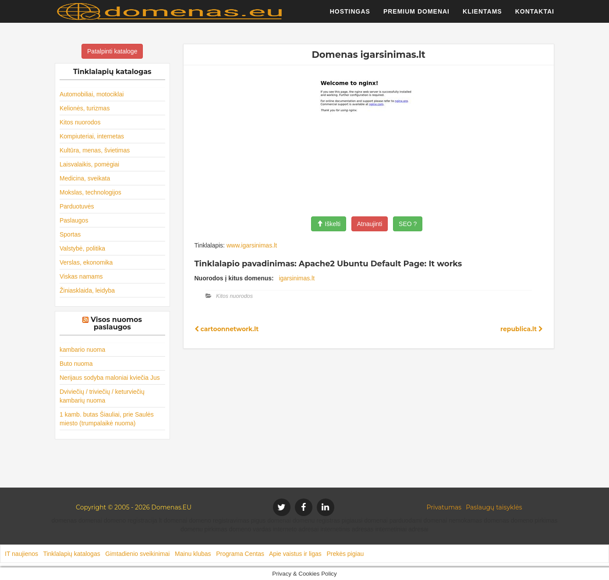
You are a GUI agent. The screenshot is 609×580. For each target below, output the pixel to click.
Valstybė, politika (82, 248)
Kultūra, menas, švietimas (95, 150)
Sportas (70, 234)
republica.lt (521, 329)
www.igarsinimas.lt (252, 245)
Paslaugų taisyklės (494, 507)
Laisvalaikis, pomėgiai (89, 164)
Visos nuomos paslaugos (116, 323)
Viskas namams (81, 276)
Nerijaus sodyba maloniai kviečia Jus (110, 377)
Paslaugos (74, 220)
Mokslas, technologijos (90, 192)
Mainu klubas (193, 553)
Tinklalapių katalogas (71, 553)
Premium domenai (416, 15)
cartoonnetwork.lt (227, 329)
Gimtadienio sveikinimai (137, 553)
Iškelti (328, 223)
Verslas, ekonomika (86, 262)
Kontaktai (534, 15)
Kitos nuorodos (80, 122)
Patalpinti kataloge (112, 51)
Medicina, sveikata (85, 178)
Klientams (482, 15)
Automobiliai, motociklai (92, 94)
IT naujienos (21, 553)
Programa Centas (240, 553)
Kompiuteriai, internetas (92, 136)
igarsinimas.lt (297, 278)
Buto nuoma (76, 363)
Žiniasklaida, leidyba (87, 290)
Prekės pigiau (345, 553)
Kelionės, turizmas (85, 108)
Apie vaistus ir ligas (295, 553)
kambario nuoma (82, 349)
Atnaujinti (369, 223)
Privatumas (444, 507)
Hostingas (350, 15)
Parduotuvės (77, 206)
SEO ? (408, 223)
